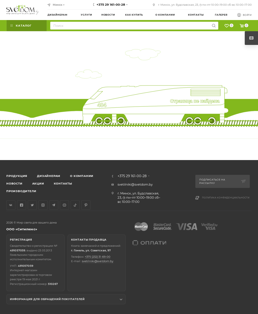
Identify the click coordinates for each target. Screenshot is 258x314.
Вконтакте (10, 205)
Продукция (16, 176)
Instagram (43, 205)
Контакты (63, 183)
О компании (81, 176)
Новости (14, 183)
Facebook (21, 205)
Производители (21, 191)
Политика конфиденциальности (226, 197)
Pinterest (85, 205)
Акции (38, 183)
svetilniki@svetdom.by (135, 184)
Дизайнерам (48, 176)
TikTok (75, 205)
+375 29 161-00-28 (111, 5)
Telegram (53, 205)
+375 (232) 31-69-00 (97, 256)
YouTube (64, 205)
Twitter (32, 205)
